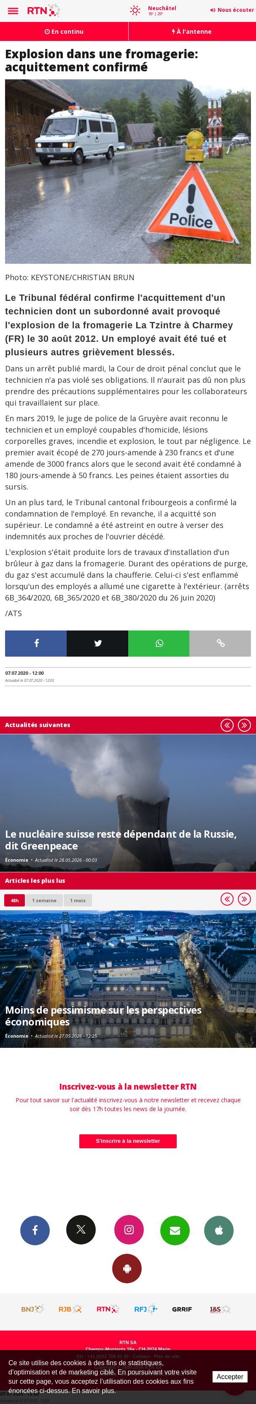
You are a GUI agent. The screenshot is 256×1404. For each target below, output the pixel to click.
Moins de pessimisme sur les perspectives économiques (103, 1015)
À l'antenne (192, 31)
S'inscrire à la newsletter (128, 1141)
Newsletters (175, 1230)
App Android (127, 1268)
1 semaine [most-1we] (44, 900)
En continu (64, 31)
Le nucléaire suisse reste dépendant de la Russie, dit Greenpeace (121, 839)
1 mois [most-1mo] (78, 900)
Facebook (35, 1230)
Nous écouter (236, 10)
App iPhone (219, 1230)
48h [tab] (15, 900)
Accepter (230, 1376)
